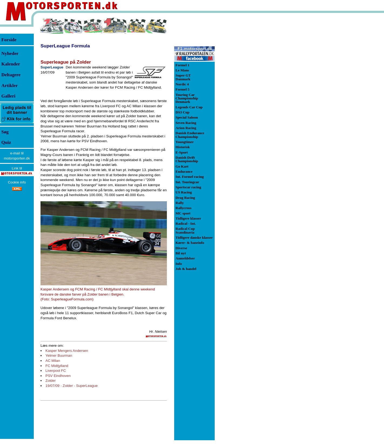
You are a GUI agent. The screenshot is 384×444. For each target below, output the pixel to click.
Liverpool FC (55, 371)
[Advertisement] (243, 98)
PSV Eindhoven (57, 376)
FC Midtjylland (56, 366)
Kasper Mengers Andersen (66, 351)
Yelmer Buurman (58, 355)
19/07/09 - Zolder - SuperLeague (71, 386)
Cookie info (17, 182)
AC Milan (52, 361)
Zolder (50, 381)
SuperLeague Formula (65, 45)
